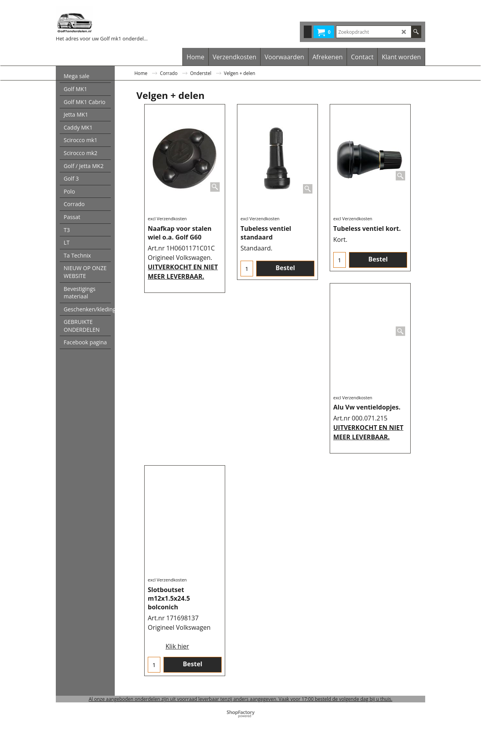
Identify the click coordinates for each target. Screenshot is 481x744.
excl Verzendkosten (167, 218)
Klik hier (177, 646)
